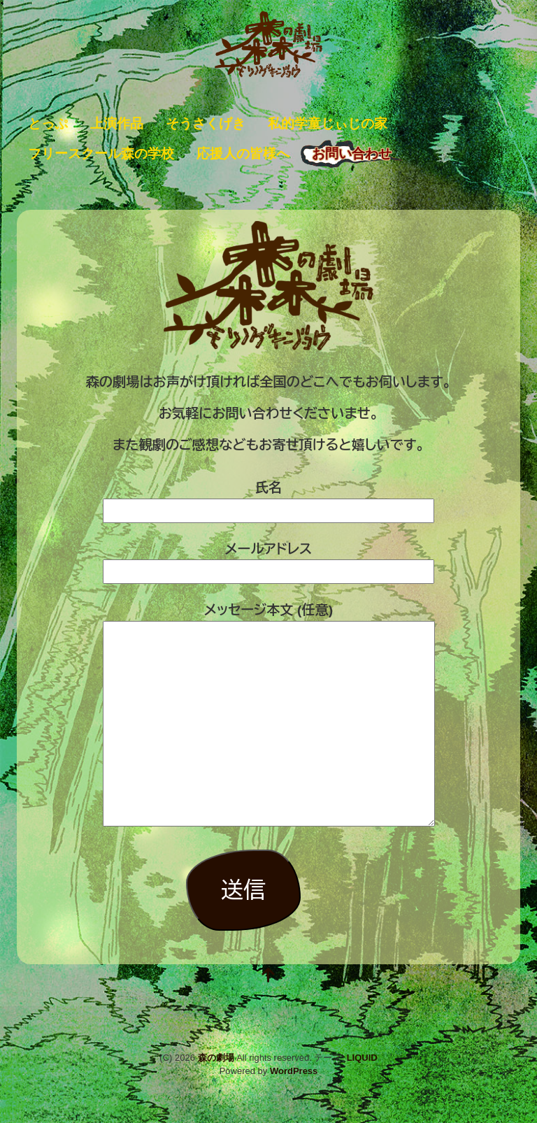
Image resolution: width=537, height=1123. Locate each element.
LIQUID (362, 1057)
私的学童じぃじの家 (327, 123)
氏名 (268, 498)
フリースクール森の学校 (101, 153)
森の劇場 (216, 1057)
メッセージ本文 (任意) (269, 716)
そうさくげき (205, 123)
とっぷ (48, 123)
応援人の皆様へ (242, 153)
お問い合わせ (352, 153)
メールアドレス (268, 560)
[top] (268, 976)
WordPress (293, 1071)
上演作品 (116, 123)
